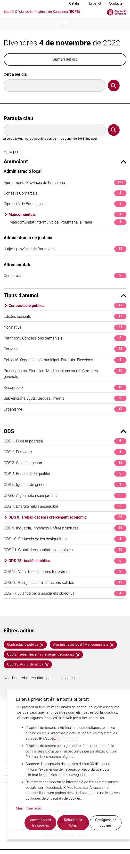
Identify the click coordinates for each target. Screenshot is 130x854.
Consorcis (65, 275)
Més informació (28, 808)
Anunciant (65, 162)
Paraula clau (18, 118)
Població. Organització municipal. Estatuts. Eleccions (65, 360)
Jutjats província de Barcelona (65, 249)
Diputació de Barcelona (65, 204)
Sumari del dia (65, 59)
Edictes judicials (65, 316)
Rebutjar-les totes (73, 822)
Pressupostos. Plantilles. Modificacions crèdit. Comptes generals (65, 373)
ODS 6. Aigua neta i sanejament (65, 495)
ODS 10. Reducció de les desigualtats (65, 539)
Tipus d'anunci (65, 295)
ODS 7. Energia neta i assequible (65, 506)
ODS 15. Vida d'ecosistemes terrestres (65, 571)
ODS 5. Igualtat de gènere (65, 484)
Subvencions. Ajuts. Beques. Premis (65, 398)
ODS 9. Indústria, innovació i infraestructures (65, 528)
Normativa (65, 327)
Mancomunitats (67, 214)
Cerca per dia (15, 74)
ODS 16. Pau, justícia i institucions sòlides (65, 582)
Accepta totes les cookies (40, 822)
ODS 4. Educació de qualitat (65, 474)
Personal (65, 349)
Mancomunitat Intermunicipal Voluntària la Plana (67, 222)
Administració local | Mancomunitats (83, 644)
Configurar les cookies (105, 822)
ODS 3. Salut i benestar (65, 463)
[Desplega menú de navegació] (65, 24)
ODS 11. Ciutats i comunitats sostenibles (65, 550)
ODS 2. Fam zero (65, 452)
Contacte (115, 3)
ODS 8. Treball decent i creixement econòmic (67, 517)
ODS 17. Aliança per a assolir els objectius (65, 593)
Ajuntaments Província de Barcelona (65, 182)
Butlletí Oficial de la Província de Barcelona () (42, 12)
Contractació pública (67, 305)
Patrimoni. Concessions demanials (65, 338)
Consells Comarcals (65, 193)
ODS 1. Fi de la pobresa (65, 441)
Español (95, 3)
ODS (65, 431)
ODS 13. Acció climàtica (67, 561)
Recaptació (65, 387)
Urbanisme (65, 409)
